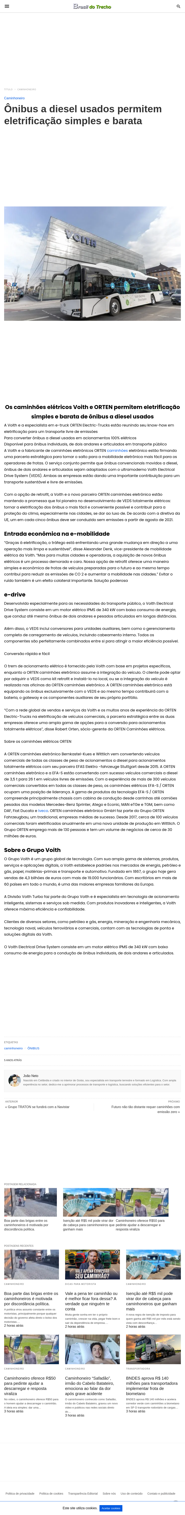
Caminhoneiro (27, 89)
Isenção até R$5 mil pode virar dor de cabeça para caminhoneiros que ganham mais (89, 1225)
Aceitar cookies (111, 1508)
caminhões (118, 450)
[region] (92, 48)
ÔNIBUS (33, 1048)
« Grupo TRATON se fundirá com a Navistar (37, 1107)
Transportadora (138, 1369)
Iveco (43, 810)
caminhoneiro (13, 1048)
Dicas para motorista (80, 1284)
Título (8, 89)
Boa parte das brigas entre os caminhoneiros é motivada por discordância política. (26, 1225)
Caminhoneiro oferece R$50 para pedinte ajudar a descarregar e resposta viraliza (140, 1225)
